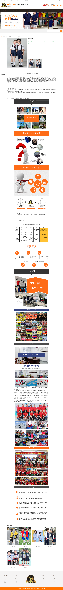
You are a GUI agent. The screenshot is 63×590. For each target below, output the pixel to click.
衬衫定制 (13, 10)
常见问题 (43, 579)
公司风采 (5, 581)
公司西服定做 (13, 546)
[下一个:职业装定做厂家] (34, 73)
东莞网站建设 (35, 588)
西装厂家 (18, 0)
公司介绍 (5, 578)
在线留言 (61, 0)
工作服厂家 (14, 0)
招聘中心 (54, 579)
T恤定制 (19, 10)
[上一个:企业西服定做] (28, 73)
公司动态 (43, 578)
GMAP (42, 588)
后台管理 (39, 588)
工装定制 (16, 582)
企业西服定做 (25, 567)
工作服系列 (8, 10)
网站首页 (2, 10)
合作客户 (36, 10)
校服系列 (13, 36)
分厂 (41, 10)
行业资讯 (43, 581)
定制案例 (30, 10)
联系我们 (58, 10)
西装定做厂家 (50, 546)
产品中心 (25, 10)
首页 (6, 36)
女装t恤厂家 (25, 546)
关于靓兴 (52, 10)
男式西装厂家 (18, 36)
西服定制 (16, 581)
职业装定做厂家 (38, 546)
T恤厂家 (7, 0)
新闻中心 (47, 10)
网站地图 (54, 0)
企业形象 (57, 0)
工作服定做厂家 (13, 567)
